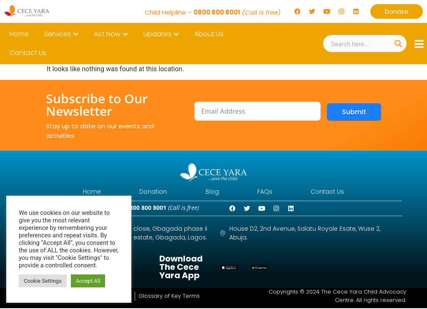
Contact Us (334, 192)
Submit (354, 112)
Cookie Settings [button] (43, 281)
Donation (150, 192)
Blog (212, 192)
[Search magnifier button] (398, 43)
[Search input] (360, 43)
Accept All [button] (88, 281)
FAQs (268, 192)
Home (86, 192)
